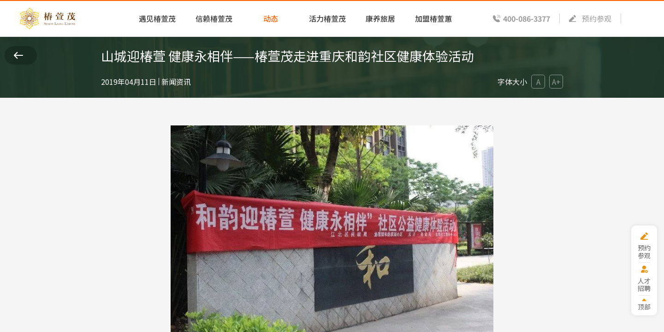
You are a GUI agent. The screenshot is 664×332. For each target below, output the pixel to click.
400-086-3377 (526, 18)
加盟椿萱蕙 (433, 18)
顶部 (644, 306)
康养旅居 (380, 18)
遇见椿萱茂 (157, 18)
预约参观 (596, 18)
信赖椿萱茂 (214, 18)
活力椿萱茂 (327, 18)
